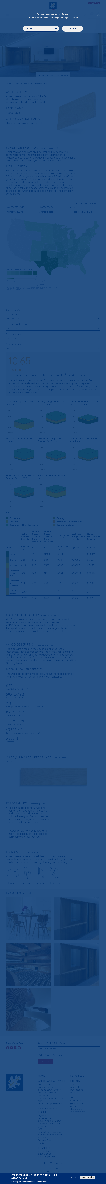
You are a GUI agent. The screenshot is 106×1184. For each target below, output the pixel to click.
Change (72, 28)
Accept (75, 1177)
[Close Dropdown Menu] (98, 14)
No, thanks (87, 1177)
